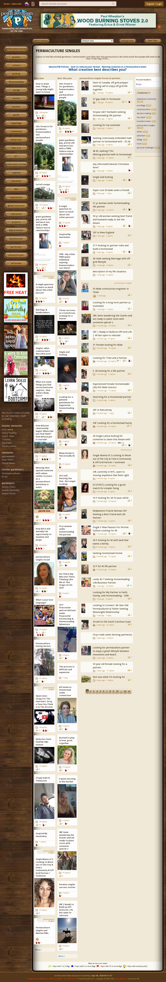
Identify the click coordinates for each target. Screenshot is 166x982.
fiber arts (16, 148)
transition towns (144, 121)
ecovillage (141, 105)
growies (16, 57)
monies (16, 98)
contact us (31, 979)
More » (38, 950)
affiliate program (56, 979)
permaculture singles (58, 51)
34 (125, 691)
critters (16, 65)
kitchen (16, 107)
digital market (16, 230)
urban (139, 132)
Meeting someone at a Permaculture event (124, 67)
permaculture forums (16, 49)
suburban (141, 136)
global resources (16, 206)
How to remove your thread (85, 67)
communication (143, 109)
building (16, 74)
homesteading (16, 82)
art (16, 156)
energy (16, 90)
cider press (16, 214)
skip (16, 189)
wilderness (16, 140)
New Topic (152, 40)
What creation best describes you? (98, 69)
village (139, 140)
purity (16, 115)
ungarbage (16, 123)
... (121, 691)
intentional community (146, 99)
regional (16, 173)
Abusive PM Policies (59, 67)
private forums (16, 255)
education (16, 181)
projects (16, 222)
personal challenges (145, 148)
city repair (141, 117)
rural (139, 144)
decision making (144, 113)
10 (117, 691)
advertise (42, 979)
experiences (16, 197)
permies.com (16, 239)
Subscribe (17, 4)
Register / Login (154, 4)
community (16, 131)
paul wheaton (120, 979)
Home (7, 4)
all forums (16, 263)
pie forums (16, 247)
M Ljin (138, 84)
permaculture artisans (16, 164)
